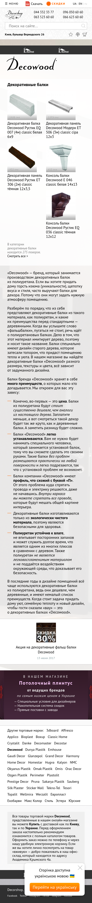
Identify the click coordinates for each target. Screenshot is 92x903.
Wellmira (26, 794)
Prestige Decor (17, 781)
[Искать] (83, 26)
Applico (12, 737)
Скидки (55, 3)
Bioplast (27, 737)
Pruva (35, 781)
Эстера (61, 800)
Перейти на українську (55, 887)
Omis (59, 769)
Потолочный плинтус (46, 683)
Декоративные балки (27, 84)
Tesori (67, 788)
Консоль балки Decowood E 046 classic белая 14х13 (62, 165)
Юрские (74, 800)
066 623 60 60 (73, 17)
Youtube (68, 895)
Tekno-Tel (53, 788)
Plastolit (53, 775)
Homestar (35, 762)
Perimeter (37, 775)
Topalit (12, 794)
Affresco (67, 730)
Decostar (60, 743)
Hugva (49, 762)
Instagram (34, 895)
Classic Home (57, 737)
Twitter (23, 895)
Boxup (40, 737)
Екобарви (14, 800)
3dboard (52, 730)
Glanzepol (35, 756)
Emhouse (55, 749)
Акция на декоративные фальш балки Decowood (46, 638)
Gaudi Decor (16, 756)
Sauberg (73, 781)
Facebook (12, 895)
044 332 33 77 (44, 12)
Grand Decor (54, 756)
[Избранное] (71, 34)
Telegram (56, 895)
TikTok (45, 895)
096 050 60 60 (73, 12)
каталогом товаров (61, 836)
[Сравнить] (78, 34)
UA (74, 3)
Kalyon (62, 762)
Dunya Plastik (35, 749)
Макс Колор (33, 800)
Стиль (49, 800)
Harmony (72, 756)
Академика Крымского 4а (31, 859)
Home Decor (16, 762)
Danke (26, 743)
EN (80, 3)
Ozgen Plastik (17, 775)
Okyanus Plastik (18, 769)
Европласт (58, 794)
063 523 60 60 (44, 17)
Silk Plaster (15, 788)
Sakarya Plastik (53, 781)
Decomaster (42, 743)
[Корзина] (85, 34)
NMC (73, 762)
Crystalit (13, 743)
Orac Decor (73, 769)
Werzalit (42, 794)
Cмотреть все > (17, 256)
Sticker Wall (35, 788)
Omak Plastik (43, 769)
